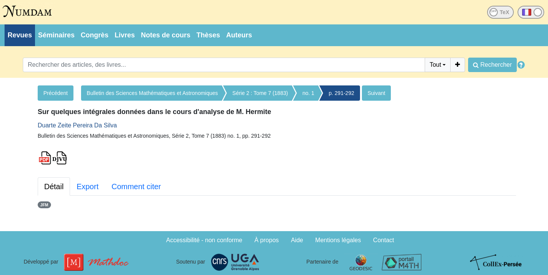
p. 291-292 (341, 93)
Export (87, 186)
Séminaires (56, 35)
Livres (125, 35)
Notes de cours (165, 35)
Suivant (377, 93)
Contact (383, 240)
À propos (267, 240)
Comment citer (136, 186)
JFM (44, 205)
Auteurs (239, 35)
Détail (54, 186)
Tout (435, 64)
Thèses (208, 35)
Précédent (55, 93)
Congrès (94, 35)
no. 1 (308, 93)
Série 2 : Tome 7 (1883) (260, 93)
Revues (20, 35)
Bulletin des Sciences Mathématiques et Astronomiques (152, 93)
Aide (297, 240)
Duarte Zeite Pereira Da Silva (77, 125)
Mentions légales (338, 240)
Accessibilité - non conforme (204, 240)
